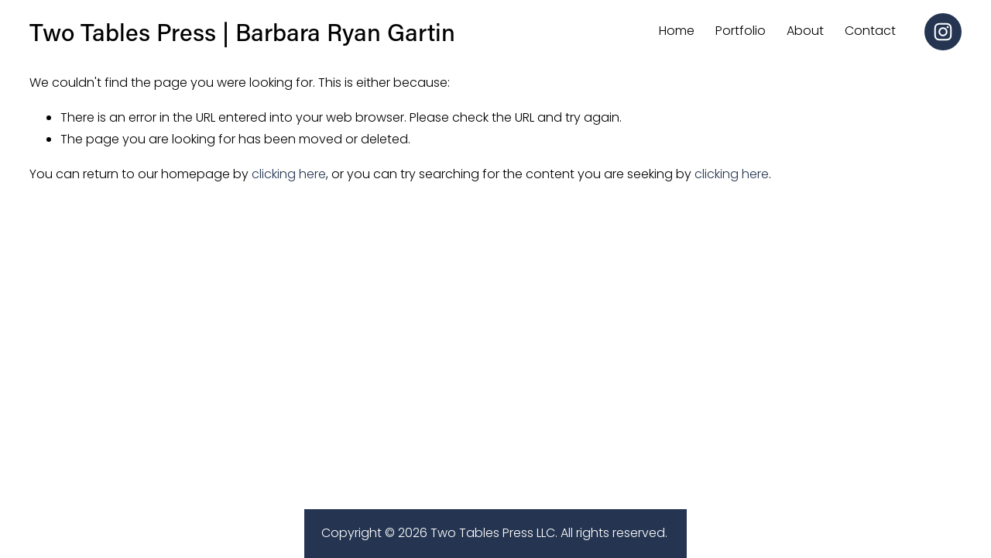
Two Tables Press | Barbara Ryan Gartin (242, 31)
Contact (870, 31)
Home (676, 31)
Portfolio (740, 31)
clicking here (289, 174)
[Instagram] (943, 31)
